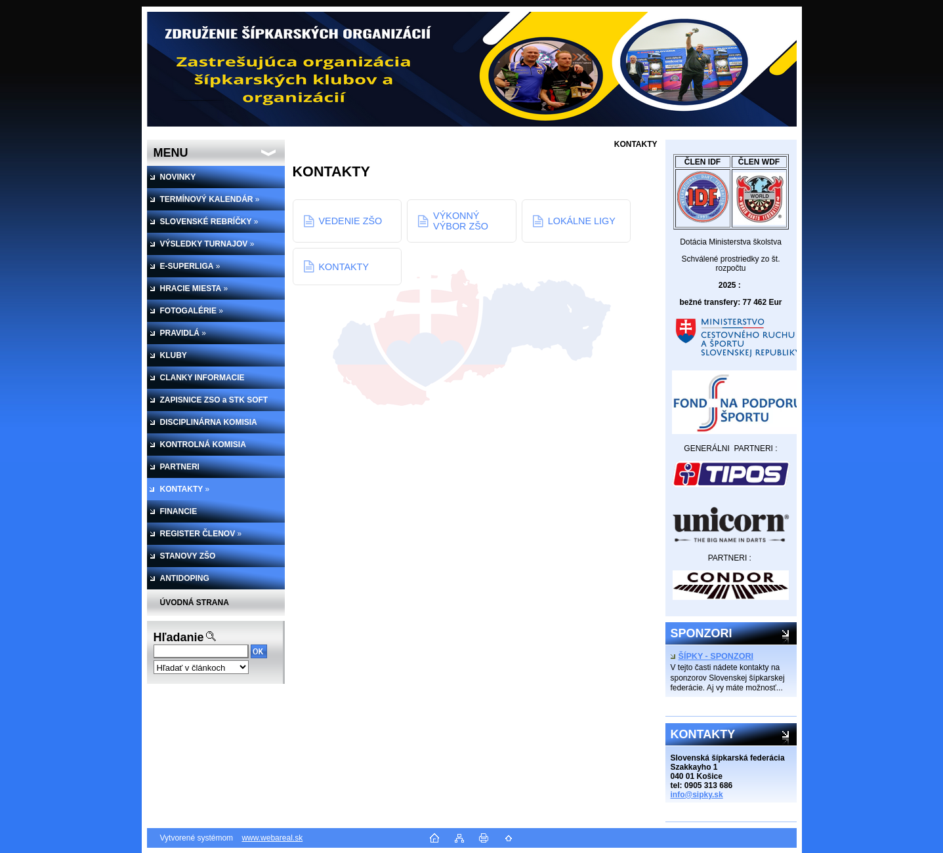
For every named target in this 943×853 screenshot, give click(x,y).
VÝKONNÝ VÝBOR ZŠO (460, 220)
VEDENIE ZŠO (351, 221)
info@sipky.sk (697, 794)
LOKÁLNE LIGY (582, 221)
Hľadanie (179, 637)
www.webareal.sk (272, 838)
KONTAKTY (344, 267)
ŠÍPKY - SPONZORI (712, 656)
